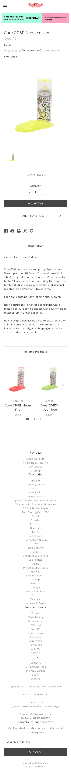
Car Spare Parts (35, 496)
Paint (35, 563)
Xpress (35, 613)
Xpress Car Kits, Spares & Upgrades (35, 500)
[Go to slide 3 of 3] (39, 419)
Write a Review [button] (51, 50)
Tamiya (35, 587)
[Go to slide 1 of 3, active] (27, 419)
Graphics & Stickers (35, 555)
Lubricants (35, 559)
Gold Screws (35, 547)
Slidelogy (35, 637)
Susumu (35, 648)
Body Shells (35, 536)
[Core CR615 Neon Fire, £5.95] (18, 378)
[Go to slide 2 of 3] (33, 419)
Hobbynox (35, 645)
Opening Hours (35, 458)
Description (35, 246)
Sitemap (35, 470)
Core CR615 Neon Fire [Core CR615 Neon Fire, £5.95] (18, 408)
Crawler (35, 520)
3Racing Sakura (35, 575)
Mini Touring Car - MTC (35, 512)
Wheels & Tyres (35, 603)
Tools (35, 595)
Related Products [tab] (35, 351)
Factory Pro (35, 633)
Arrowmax (35, 641)
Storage (35, 583)
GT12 (35, 551)
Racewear (35, 571)
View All (35, 652)
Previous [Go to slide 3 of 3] (5, 386)
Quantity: (35, 185)
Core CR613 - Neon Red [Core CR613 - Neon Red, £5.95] (49, 408)
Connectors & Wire (36, 540)
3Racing (35, 625)
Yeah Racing (35, 492)
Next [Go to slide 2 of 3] (62, 386)
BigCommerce (41, 763)
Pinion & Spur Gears (35, 567)
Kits (35, 488)
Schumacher (36, 621)
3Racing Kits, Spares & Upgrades (35, 504)
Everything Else (35, 591)
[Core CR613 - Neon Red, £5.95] (49, 378)
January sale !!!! (35, 484)
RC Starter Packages (35, 508)
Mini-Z (35, 516)
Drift (35, 544)
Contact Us (36, 466)
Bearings (35, 528)
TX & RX (35, 599)
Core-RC (35, 629)
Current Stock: (36, 174)
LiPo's (35, 532)
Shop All (35, 480)
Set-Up (35, 579)
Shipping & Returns (35, 462)
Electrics (35, 524)
